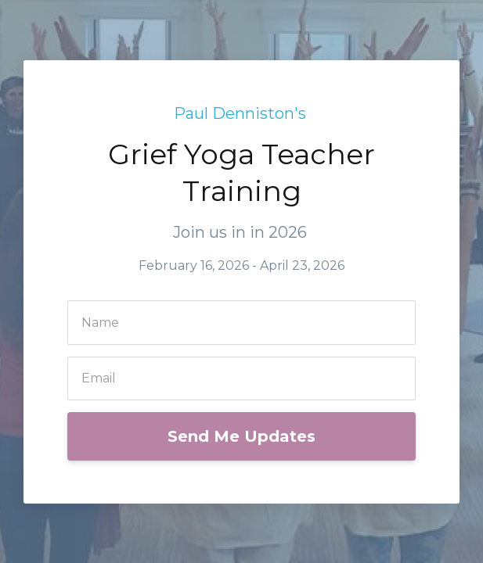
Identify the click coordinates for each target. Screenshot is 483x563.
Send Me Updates (241, 436)
